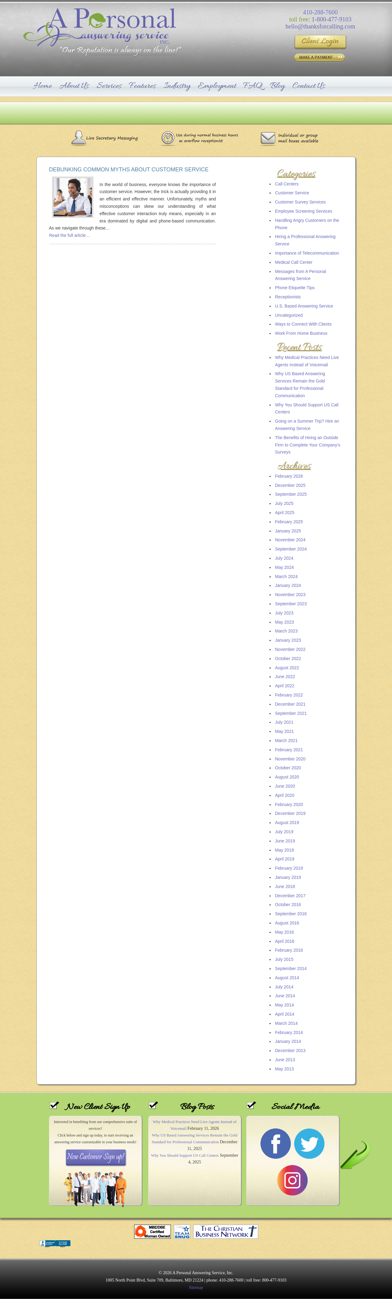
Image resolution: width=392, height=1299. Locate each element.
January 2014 (288, 1041)
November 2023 (290, 594)
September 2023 (291, 603)
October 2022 (288, 658)
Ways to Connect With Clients (303, 324)
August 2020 (287, 777)
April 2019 (284, 859)
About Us (74, 86)
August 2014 (287, 977)
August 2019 (287, 822)
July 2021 (284, 722)
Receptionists (288, 296)
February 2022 (289, 694)
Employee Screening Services (303, 211)
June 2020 (285, 786)
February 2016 (289, 950)
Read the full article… (69, 235)
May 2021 (284, 731)
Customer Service (292, 192)
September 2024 (291, 549)
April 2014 (284, 1014)
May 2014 (284, 1004)
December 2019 (290, 813)
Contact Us (308, 86)
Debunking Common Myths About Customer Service (129, 169)
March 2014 (286, 1023)
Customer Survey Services (300, 202)
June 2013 (285, 1059)
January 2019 (288, 877)
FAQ (252, 86)
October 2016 (288, 904)
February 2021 (289, 749)
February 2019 (289, 868)
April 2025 (284, 512)
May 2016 (284, 932)
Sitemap (196, 1287)
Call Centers (287, 183)
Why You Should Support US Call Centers (185, 1155)
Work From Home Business (301, 333)
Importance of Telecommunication (307, 253)
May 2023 (284, 622)
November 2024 (290, 539)
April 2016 (284, 941)
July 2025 (284, 503)
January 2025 (288, 530)
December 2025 (290, 485)
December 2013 (290, 1050)
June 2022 (285, 676)
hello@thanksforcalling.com (320, 26)
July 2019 (284, 831)
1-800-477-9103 (332, 19)
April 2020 (284, 795)
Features (142, 86)
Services (109, 86)
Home (43, 86)
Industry (177, 86)
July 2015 (284, 959)
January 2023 (288, 640)
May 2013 (284, 1068)
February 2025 (289, 521)
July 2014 (284, 986)
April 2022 (284, 685)
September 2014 (291, 968)
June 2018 (285, 886)
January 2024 (288, 585)
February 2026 (289, 476)
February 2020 (289, 804)
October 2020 (288, 767)
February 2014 (289, 1032)
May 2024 (284, 567)
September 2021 (291, 713)
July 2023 (284, 612)
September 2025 (291, 494)
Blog (277, 86)
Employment (217, 86)
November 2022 (290, 649)
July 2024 (284, 558)
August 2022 (287, 667)
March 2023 (286, 631)
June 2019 (285, 840)
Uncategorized (289, 315)
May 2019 (284, 850)
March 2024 (286, 576)
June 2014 (285, 995)
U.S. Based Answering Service (304, 306)
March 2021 (286, 740)
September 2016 (291, 913)
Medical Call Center (293, 262)
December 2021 (290, 704)
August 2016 (287, 922)
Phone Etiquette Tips (295, 287)
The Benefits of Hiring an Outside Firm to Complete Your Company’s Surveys (307, 445)
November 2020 (290, 758)
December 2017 (290, 895)
